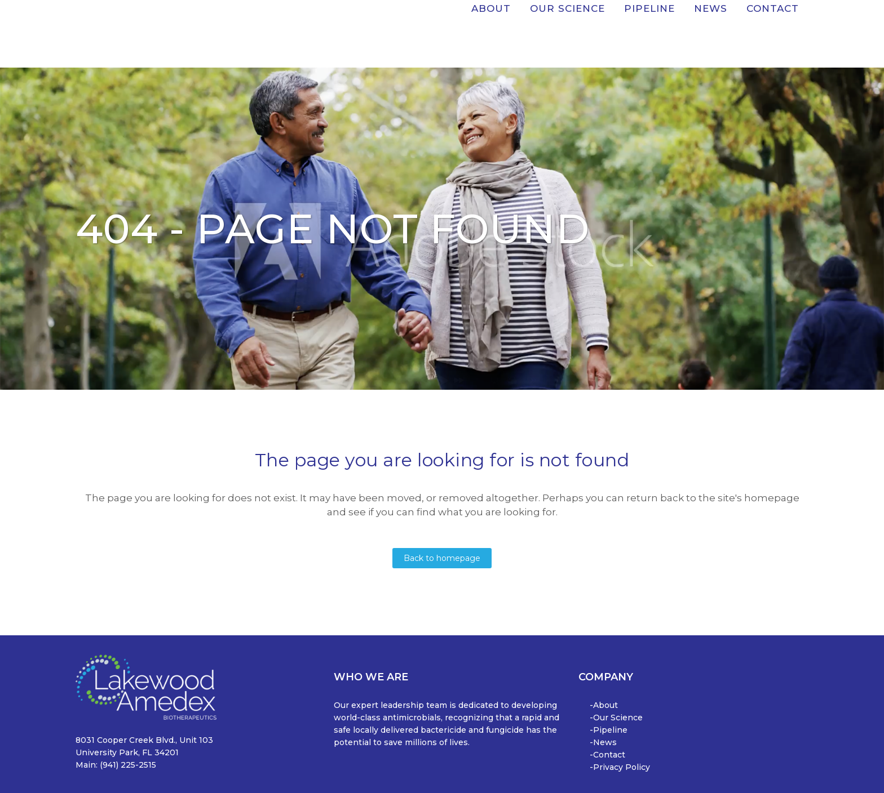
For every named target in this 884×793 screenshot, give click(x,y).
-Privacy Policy (620, 767)
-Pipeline (608, 730)
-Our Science (616, 717)
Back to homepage (442, 558)
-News (603, 742)
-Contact (607, 755)
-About (604, 705)
